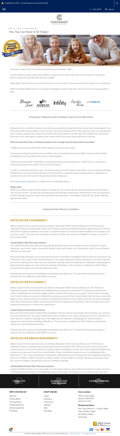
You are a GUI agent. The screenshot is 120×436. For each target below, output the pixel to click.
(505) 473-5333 (84, 401)
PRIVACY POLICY (75, 433)
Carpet (18, 28)
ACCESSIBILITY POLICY (89, 433)
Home (10, 28)
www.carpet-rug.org (24, 181)
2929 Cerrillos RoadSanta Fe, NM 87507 (86, 397)
